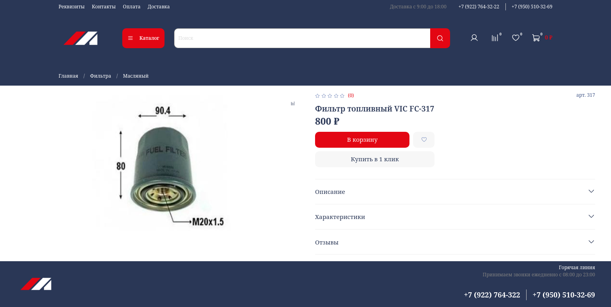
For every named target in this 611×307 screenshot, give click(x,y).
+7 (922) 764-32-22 (478, 6)
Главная (68, 75)
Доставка (159, 6)
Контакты (104, 6)
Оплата (132, 6)
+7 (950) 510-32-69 (532, 6)
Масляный (136, 75)
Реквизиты (72, 6)
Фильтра (100, 75)
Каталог (143, 38)
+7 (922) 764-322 (492, 294)
